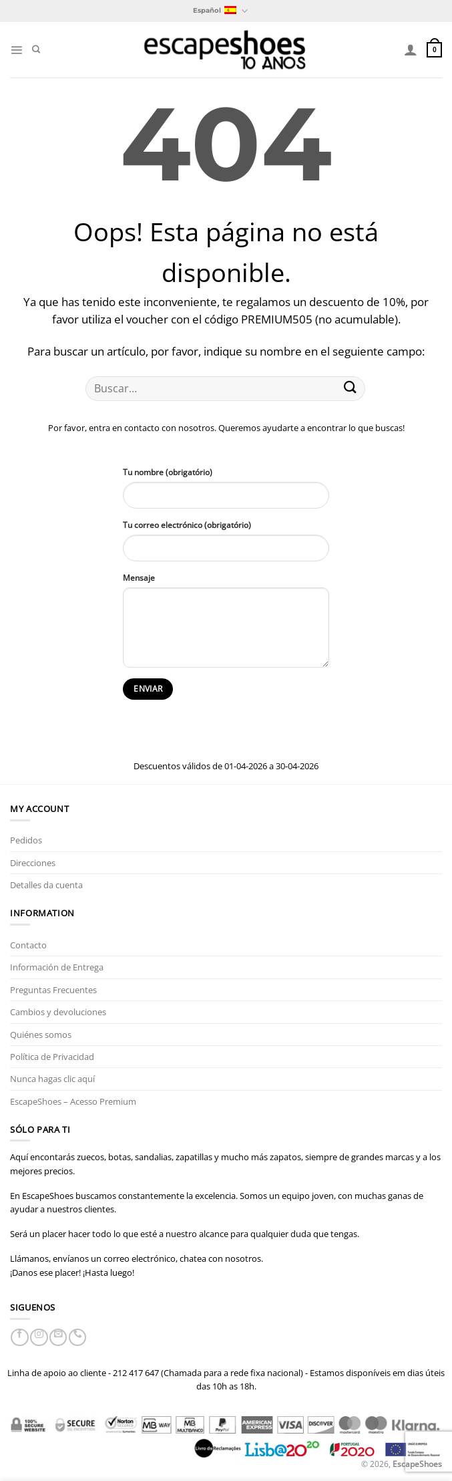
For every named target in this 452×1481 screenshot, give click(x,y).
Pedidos (26, 840)
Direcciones (32, 863)
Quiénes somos (40, 1035)
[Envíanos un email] (58, 1337)
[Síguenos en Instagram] (38, 1337)
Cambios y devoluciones (58, 1012)
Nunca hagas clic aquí (52, 1079)
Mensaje (139, 578)
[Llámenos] (77, 1337)
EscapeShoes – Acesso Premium (73, 1101)
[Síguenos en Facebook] (19, 1337)
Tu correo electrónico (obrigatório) (187, 525)
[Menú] (16, 49)
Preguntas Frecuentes (53, 990)
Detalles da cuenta (46, 885)
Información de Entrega (56, 967)
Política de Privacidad (52, 1057)
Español (220, 11)
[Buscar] (36, 49)
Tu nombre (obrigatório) (167, 472)
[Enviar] (350, 389)
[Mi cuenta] (410, 49)
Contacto (28, 945)
